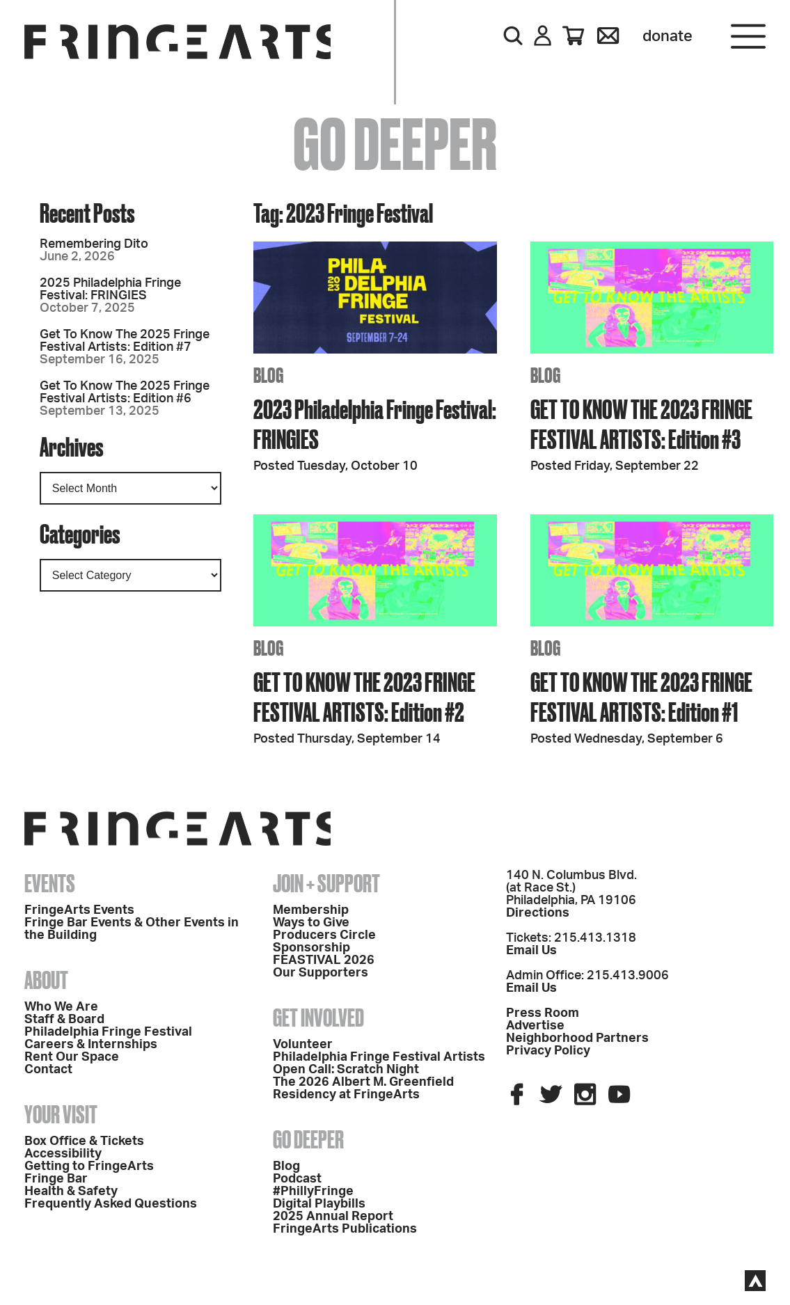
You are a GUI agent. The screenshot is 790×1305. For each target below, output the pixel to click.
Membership (311, 910)
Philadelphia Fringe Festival (108, 1032)
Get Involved (318, 1017)
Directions (537, 913)
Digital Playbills (319, 1204)
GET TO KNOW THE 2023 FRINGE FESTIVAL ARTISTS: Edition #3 (641, 424)
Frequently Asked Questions (110, 1204)
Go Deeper (308, 1139)
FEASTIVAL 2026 (323, 960)
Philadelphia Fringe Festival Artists (379, 1057)
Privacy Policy (548, 1051)
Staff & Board (64, 1019)
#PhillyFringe (313, 1191)
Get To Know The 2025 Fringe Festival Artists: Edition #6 (125, 392)
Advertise (535, 1026)
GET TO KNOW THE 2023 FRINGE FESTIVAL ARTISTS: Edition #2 (364, 697)
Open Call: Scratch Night (346, 1069)
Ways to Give (311, 923)
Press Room (542, 1013)
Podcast (297, 1179)
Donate (667, 36)
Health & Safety (71, 1191)
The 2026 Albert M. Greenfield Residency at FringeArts (363, 1088)
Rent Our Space (71, 1057)
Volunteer (303, 1044)
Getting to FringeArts (89, 1166)
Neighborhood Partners (577, 1038)
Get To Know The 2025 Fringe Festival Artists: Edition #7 (125, 341)
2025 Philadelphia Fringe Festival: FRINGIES (110, 289)
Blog (286, 1166)
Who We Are (61, 1007)
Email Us (531, 950)
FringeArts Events (79, 910)
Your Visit (60, 1114)
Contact (48, 1069)
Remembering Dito (94, 244)
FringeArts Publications (345, 1229)
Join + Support (326, 883)
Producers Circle (324, 935)
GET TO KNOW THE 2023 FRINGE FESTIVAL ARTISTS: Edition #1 (641, 697)
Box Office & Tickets (84, 1141)
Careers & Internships (90, 1044)
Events (49, 883)
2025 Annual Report (333, 1216)
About (46, 980)
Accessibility (63, 1154)
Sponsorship (311, 948)
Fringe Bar (56, 1179)
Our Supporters (320, 973)
